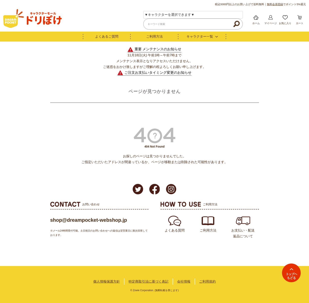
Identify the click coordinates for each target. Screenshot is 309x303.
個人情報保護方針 (106, 281)
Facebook (154, 189)
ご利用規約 (207, 281)
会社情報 (183, 281)
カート (299, 23)
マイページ (270, 23)
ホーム (256, 23)
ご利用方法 (154, 36)
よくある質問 (175, 230)
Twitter (138, 189)
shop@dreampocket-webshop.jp (88, 220)
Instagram (171, 189)
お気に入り (285, 23)
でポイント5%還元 (286, 4)
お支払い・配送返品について (243, 233)
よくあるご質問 (106, 36)
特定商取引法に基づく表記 (148, 281)
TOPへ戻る (291, 273)
